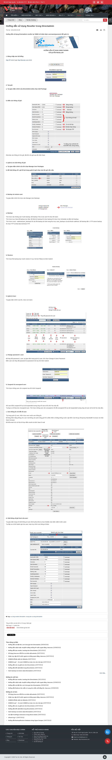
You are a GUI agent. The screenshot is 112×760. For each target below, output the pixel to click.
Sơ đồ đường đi (38, 741)
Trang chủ (9, 733)
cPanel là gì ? (12, 717)
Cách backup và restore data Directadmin (20, 670)
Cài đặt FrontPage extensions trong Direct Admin (22, 714)
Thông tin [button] (89, 16)
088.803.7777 (22, 2)
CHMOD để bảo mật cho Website (18, 659)
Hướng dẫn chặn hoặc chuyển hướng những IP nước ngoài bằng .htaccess (30, 647)
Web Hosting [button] (26, 16)
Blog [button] (79, 16)
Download (21, 740)
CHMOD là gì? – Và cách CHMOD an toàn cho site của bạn (25, 662)
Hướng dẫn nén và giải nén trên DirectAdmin (21, 665)
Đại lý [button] (61, 16)
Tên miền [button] (14, 16)
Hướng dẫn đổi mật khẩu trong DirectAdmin (21, 668)
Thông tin (9, 736)
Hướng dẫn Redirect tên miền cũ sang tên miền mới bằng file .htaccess (29, 688)
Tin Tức (21, 736)
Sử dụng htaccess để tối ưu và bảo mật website (22, 653)
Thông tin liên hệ (38, 739)
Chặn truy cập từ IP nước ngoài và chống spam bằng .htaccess (27, 656)
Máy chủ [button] (39, 16)
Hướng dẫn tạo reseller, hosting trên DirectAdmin (23, 650)
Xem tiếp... (103, 673)
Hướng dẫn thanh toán (40, 738)
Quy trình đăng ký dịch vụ (41, 736)
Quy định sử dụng (39, 732)
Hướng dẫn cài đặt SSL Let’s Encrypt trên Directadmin (24, 644)
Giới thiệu (21, 733)
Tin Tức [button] (70, 16)
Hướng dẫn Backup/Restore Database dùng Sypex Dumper (25, 720)
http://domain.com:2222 (25, 60)
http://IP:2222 (10, 60)
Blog (8, 740)
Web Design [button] (51, 16)
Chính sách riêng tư (39, 734)
